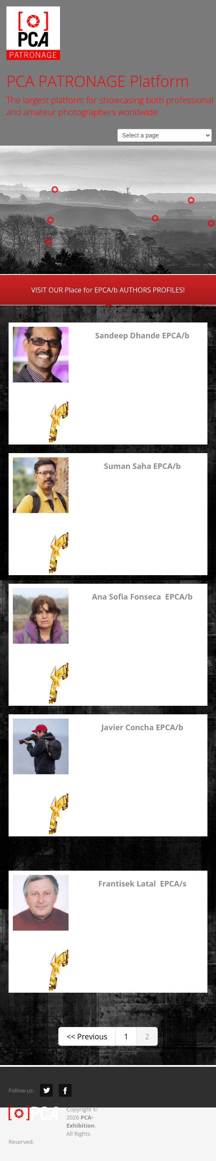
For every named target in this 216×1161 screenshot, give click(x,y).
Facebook (65, 1090)
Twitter (46, 1090)
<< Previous (87, 1036)
